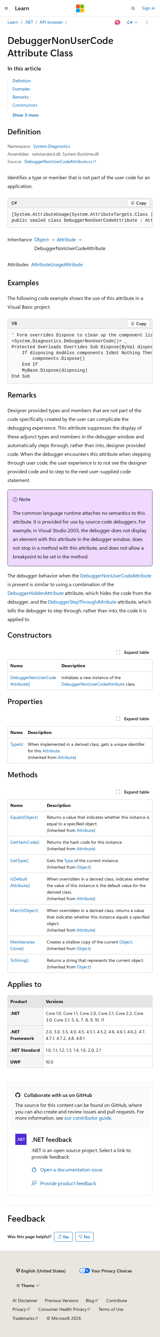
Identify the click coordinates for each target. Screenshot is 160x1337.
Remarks (20, 97)
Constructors (24, 105)
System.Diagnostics (51, 146)
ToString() (19, 960)
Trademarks (23, 1318)
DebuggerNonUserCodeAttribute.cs (58, 161)
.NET (29, 22)
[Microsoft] (80, 8)
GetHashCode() (24, 842)
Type (68, 860)
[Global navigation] (6, 8)
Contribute (116, 1300)
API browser (51, 22)
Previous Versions (61, 1300)
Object (41, 239)
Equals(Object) (24, 817)
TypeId (16, 744)
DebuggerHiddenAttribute (35, 593)
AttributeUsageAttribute (57, 264)
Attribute (66, 239)
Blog (90, 1300)
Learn (12, 22)
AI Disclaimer (24, 1300)
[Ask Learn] (118, 22)
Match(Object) (24, 910)
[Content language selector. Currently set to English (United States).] (41, 1271)
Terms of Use (111, 1309)
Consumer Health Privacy (62, 1309)
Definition (21, 81)
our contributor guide (87, 1117)
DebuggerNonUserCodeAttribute (115, 575)
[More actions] (147, 22)
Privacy (19, 1309)
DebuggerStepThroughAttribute (82, 601)
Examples (21, 89)
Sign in (148, 8)
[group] (80, 218)
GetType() (19, 860)
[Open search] (133, 8)
